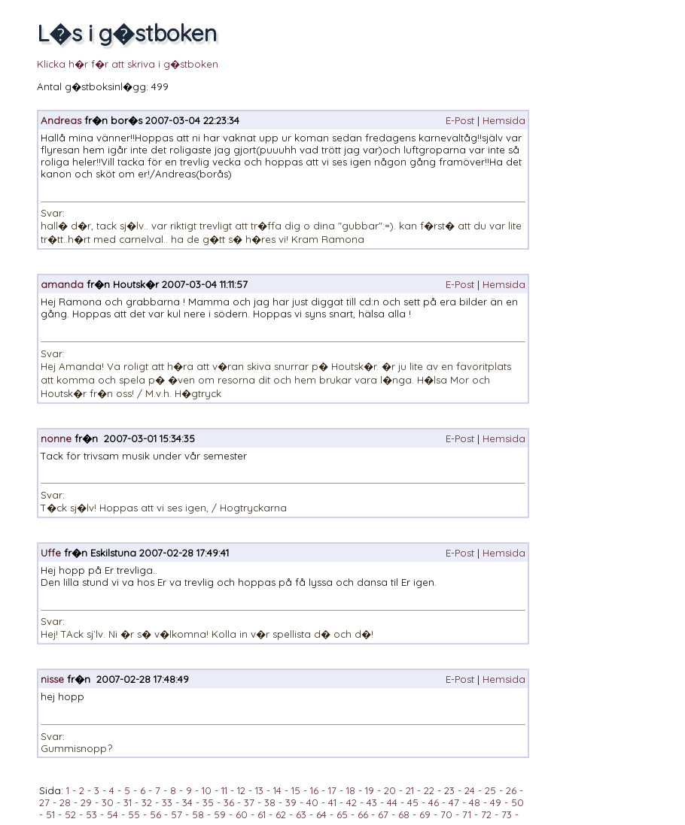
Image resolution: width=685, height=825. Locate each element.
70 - (448, 814)
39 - (292, 802)
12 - (243, 790)
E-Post (460, 120)
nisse (52, 679)
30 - (109, 802)
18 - (352, 790)
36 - (231, 802)
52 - (72, 814)
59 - (222, 814)
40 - (314, 802)
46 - (435, 802)
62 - (282, 814)
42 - (353, 802)
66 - (365, 814)
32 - (149, 802)
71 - (468, 814)
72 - (488, 814)
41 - (334, 802)
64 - (323, 814)
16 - (316, 790)
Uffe (51, 553)
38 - (271, 802)
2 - (83, 790)
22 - (431, 790)
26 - (513, 790)
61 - (263, 814)
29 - (88, 802)
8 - (175, 790)
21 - (412, 790)
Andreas (61, 120)
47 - (456, 802)
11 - (226, 790)
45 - (414, 802)
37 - (251, 802)
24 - (471, 790)
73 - (508, 814)
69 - (426, 814)
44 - (394, 802)
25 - (492, 790)
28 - (67, 802)
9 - (191, 790)
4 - (113, 790)
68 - (405, 814)
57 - (178, 814)
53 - (93, 814)
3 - (98, 790)
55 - (136, 814)
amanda (62, 284)
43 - (374, 802)
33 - (169, 802)
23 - (451, 790)
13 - (261, 790)
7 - (159, 790)
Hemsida (504, 120)
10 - (208, 790)
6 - (144, 790)
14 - (279, 790)
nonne (56, 438)
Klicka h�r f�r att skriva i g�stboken (127, 64)
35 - (210, 802)
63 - (303, 814)
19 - (371, 790)
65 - (344, 814)
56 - (157, 814)
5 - (129, 790)
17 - (334, 790)
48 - (476, 802)
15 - (297, 790)
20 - (392, 790)
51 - (52, 814)
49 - (497, 802)
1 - (71, 790)
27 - (47, 802)
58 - (200, 814)
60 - (243, 814)
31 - (129, 802)
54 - (114, 814)
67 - (385, 814)
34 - (189, 802)
